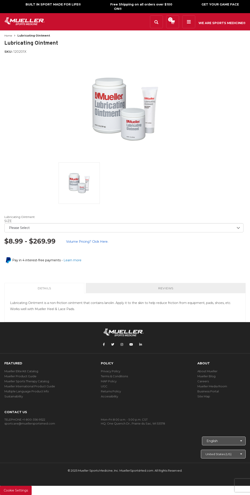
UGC (104, 386)
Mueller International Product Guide (29, 386)
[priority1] (123, 227)
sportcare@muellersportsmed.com (29, 423)
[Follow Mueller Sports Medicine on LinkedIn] (140, 344)
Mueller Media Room (212, 386)
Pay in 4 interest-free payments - (46, 260)
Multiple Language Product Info (26, 391)
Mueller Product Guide (20, 376)
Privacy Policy (110, 371)
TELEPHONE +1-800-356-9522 (24, 419)
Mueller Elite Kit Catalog (21, 371)
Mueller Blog (206, 376)
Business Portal (208, 391)
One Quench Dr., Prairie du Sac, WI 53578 (136, 423)
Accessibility (109, 396)
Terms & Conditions (114, 376)
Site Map (203, 396)
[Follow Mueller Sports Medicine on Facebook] (104, 344)
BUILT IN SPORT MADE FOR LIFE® (53, 4)
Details (45, 289)
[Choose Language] (224, 441)
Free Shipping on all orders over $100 (141, 4)
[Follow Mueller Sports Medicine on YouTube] (131, 344)
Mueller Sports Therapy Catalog (26, 381)
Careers (203, 381)
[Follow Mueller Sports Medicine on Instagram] (122, 344)
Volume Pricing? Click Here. (87, 242)
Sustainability (13, 396)
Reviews (165, 288)
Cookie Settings (16, 490)
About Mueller (207, 371)
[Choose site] (223, 454)
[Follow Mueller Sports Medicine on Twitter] (112, 344)
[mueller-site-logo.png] (24, 21)
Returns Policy (111, 391)
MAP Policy (109, 381)
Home (8, 35)
